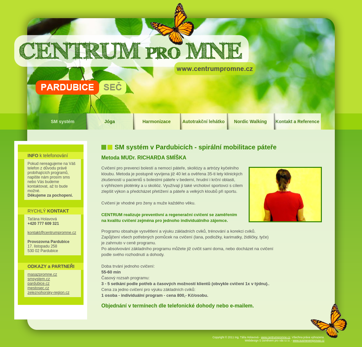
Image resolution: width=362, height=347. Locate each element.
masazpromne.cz (42, 274)
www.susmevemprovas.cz (308, 340)
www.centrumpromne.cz (275, 337)
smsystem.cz (39, 279)
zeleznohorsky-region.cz (48, 292)
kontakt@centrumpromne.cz (52, 232)
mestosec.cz (38, 288)
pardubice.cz (39, 283)
